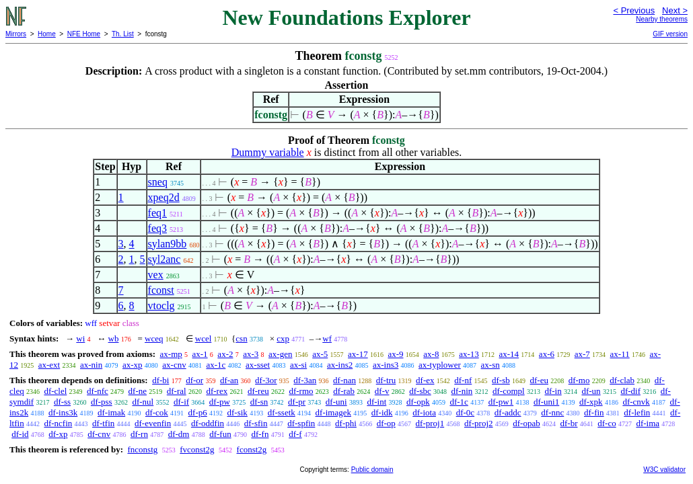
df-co (606, 423)
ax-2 (225, 354)
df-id (19, 434)
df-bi (160, 380)
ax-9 (395, 354)
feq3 (157, 228)
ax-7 (582, 354)
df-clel (55, 391)
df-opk (418, 402)
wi (80, 338)
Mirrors (15, 34)
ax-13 (469, 354)
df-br (568, 423)
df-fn (259, 434)
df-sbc (420, 391)
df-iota (424, 412)
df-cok (156, 412)
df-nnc (552, 412)
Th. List (123, 34)
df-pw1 (501, 402)
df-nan (344, 380)
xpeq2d (164, 197)
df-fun (220, 434)
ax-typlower (439, 365)
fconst (161, 290)
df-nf (463, 380)
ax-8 (431, 354)
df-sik (237, 412)
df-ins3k (62, 412)
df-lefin (637, 412)
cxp (283, 338)
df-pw (219, 402)
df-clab (622, 380)
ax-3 (250, 354)
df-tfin (103, 423)
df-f (295, 434)
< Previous (634, 10)
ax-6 (546, 354)
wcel (203, 338)
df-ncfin (58, 423)
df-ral (176, 391)
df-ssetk (281, 412)
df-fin (594, 412)
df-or (194, 380)
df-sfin (256, 423)
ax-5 (320, 354)
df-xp (57, 434)
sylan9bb (167, 243)
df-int (376, 402)
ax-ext (49, 365)
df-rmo (301, 391)
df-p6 (197, 412)
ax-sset (258, 365)
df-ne (138, 391)
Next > (675, 10)
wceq (154, 338)
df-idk (382, 412)
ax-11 (620, 354)
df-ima (647, 423)
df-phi (346, 423)
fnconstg (142, 449)
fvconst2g (197, 449)
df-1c (458, 402)
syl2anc (164, 259)
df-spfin (301, 423)
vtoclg (161, 305)
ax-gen (280, 354)
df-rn (139, 434)
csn (241, 338)
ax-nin (91, 365)
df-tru (386, 380)
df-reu (258, 391)
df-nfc (97, 391)
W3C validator (664, 469)
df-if (181, 402)
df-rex (216, 391)
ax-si (298, 365)
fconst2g (252, 449)
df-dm (179, 434)
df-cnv (98, 434)
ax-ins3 (385, 365)
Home (47, 34)
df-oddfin (207, 423)
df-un (590, 391)
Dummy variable (267, 152)
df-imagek (333, 412)
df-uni (336, 402)
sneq (158, 182)
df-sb (501, 380)
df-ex (425, 380)
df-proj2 (478, 423)
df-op (386, 423)
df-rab (344, 391)
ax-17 (358, 354)
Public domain (372, 469)
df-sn (259, 402)
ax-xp (132, 365)
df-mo (579, 380)
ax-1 (200, 354)
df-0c (465, 412)
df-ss (62, 402)
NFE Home (83, 34)
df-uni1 (546, 402)
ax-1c (215, 365)
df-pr (296, 402)
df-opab (526, 423)
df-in (552, 391)
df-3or (266, 380)
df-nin (461, 391)
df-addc (508, 412)
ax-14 (509, 354)
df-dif (630, 391)
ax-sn (490, 365)
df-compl (509, 391)
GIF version (670, 34)
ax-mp (171, 354)
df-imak (111, 412)
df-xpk (591, 402)
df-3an (304, 380)
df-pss (101, 402)
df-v (382, 391)
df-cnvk (635, 402)
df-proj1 (430, 423)
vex (155, 274)
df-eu (539, 380)
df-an (229, 380)
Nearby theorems (662, 19)
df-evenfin (153, 423)
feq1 (157, 212)
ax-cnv (174, 365)
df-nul (142, 402)
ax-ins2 (340, 365)
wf (327, 338)
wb (113, 338)
